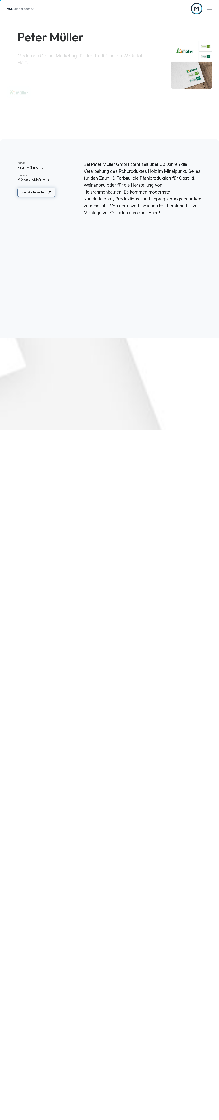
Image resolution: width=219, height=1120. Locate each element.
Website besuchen (34, 192)
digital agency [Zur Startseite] (20, 8)
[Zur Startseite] (196, 8)
